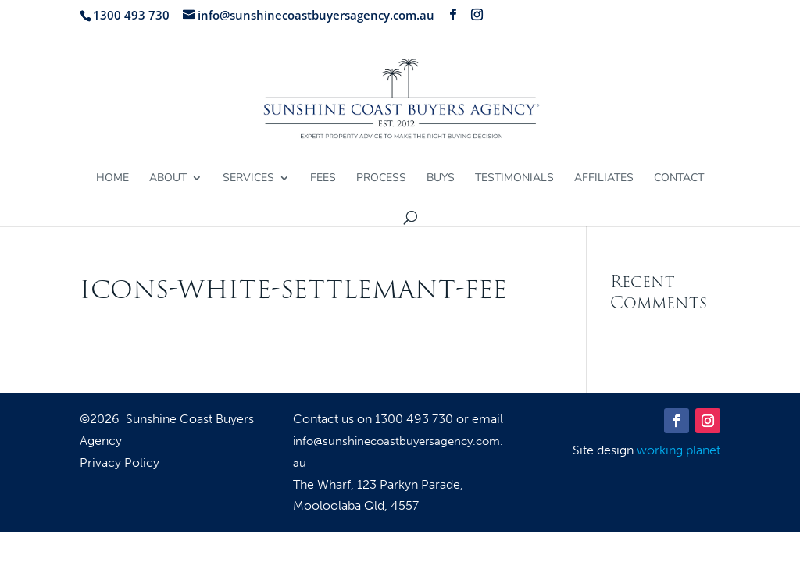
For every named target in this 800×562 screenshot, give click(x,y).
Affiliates (604, 179)
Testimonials (514, 179)
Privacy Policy (119, 463)
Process (381, 179)
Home (112, 179)
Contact (679, 179)
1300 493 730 (415, 418)
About (168, 179)
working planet (678, 450)
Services (248, 179)
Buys (441, 179)
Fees (323, 179)
